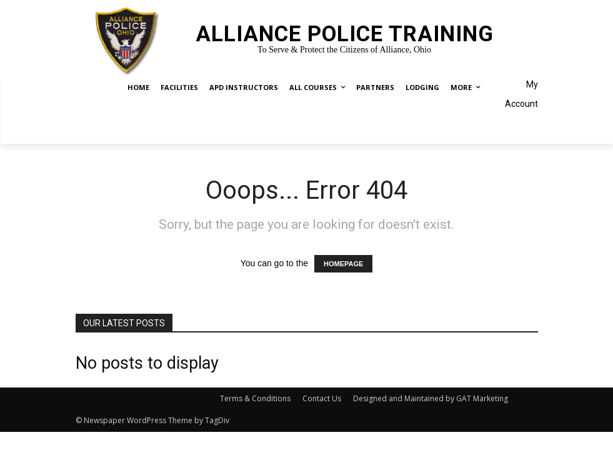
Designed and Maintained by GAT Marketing (430, 398)
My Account (521, 94)
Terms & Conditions (255, 398)
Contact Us (321, 398)
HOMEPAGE (343, 264)
